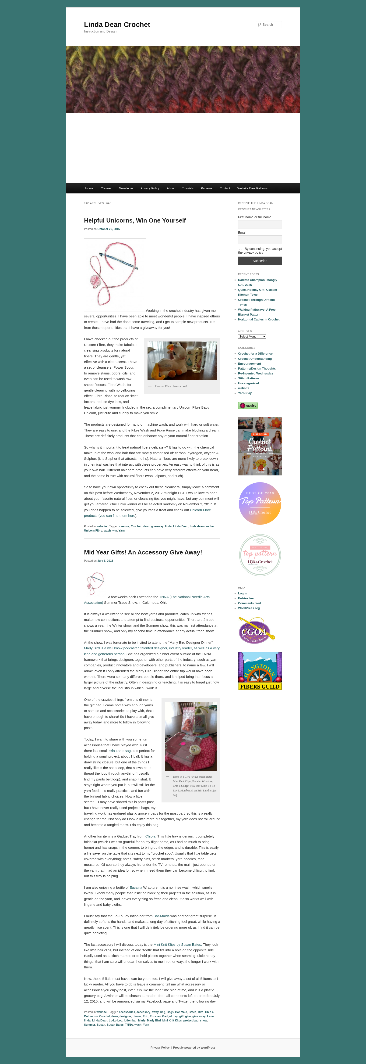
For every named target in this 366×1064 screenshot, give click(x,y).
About (171, 188)
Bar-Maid (181, 1012)
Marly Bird (154, 1020)
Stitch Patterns (249, 378)
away (155, 1012)
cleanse (124, 526)
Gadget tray (170, 1016)
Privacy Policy (150, 188)
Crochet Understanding (255, 358)
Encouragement (249, 363)
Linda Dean (180, 526)
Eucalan (155, 1016)
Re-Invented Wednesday (255, 373)
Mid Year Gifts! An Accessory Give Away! (143, 552)
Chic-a (150, 836)
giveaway (157, 526)
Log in (242, 593)
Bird (201, 1012)
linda (168, 526)
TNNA (129, 1024)
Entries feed (246, 598)
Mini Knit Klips (172, 1020)
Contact (225, 188)
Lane (210, 1016)
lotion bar (130, 1020)
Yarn (122, 530)
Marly (141, 1020)
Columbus (91, 1016)
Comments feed (249, 603)
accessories (127, 1012)
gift (181, 1016)
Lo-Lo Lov (115, 1020)
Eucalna (136, 887)
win (114, 530)
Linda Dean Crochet (117, 24)
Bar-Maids (161, 916)
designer (125, 1016)
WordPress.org (249, 608)
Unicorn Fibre (93, 530)
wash (107, 530)
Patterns (206, 188)
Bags (170, 1012)
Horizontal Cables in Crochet (259, 319)
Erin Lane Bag (120, 751)
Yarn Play (245, 393)
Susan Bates (115, 1024)
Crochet (136, 526)
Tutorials (188, 188)
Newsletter (126, 188)
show (203, 1020)
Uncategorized (248, 383)
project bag (190, 1020)
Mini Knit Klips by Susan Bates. (178, 944)
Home (89, 188)
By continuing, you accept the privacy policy (260, 250)
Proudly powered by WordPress (194, 1047)
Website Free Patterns (252, 188)
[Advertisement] (183, 148)
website (101, 526)
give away (199, 1016)
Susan (101, 1024)
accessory (143, 1012)
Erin (145, 1016)
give (188, 1016)
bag (162, 1012)
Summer (89, 1024)
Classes (106, 188)
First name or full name (254, 217)
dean (146, 526)
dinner (137, 1016)
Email (242, 232)
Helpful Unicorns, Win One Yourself (135, 220)
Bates (193, 1012)
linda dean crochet (202, 526)
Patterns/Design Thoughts (257, 368)
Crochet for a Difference (255, 353)
